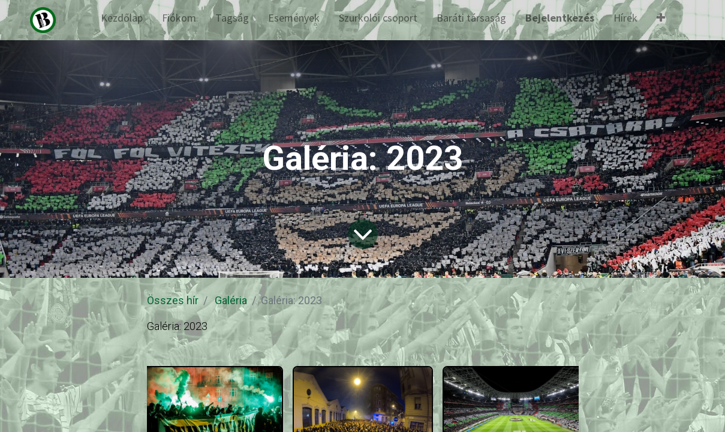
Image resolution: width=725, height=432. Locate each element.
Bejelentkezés (559, 18)
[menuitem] (122, 20)
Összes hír (172, 300)
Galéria (231, 300)
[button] (661, 20)
